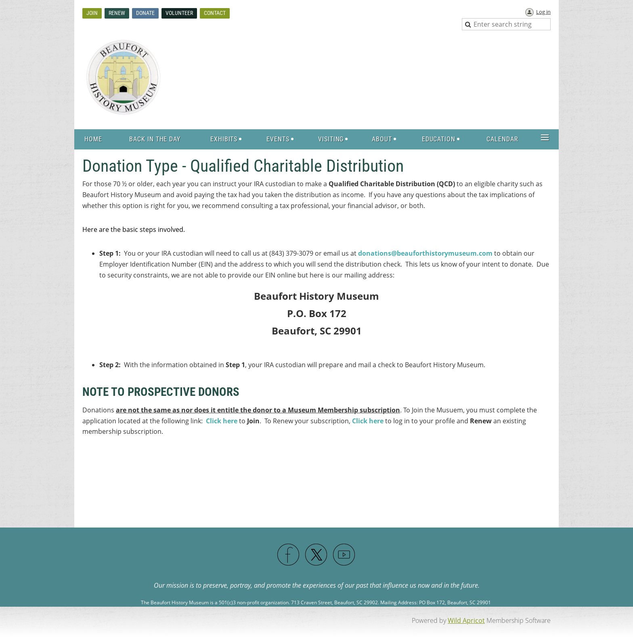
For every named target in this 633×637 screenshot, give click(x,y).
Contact (215, 13)
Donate (145, 13)
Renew (117, 13)
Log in (543, 11)
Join (92, 13)
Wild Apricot (466, 620)
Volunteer (179, 13)
